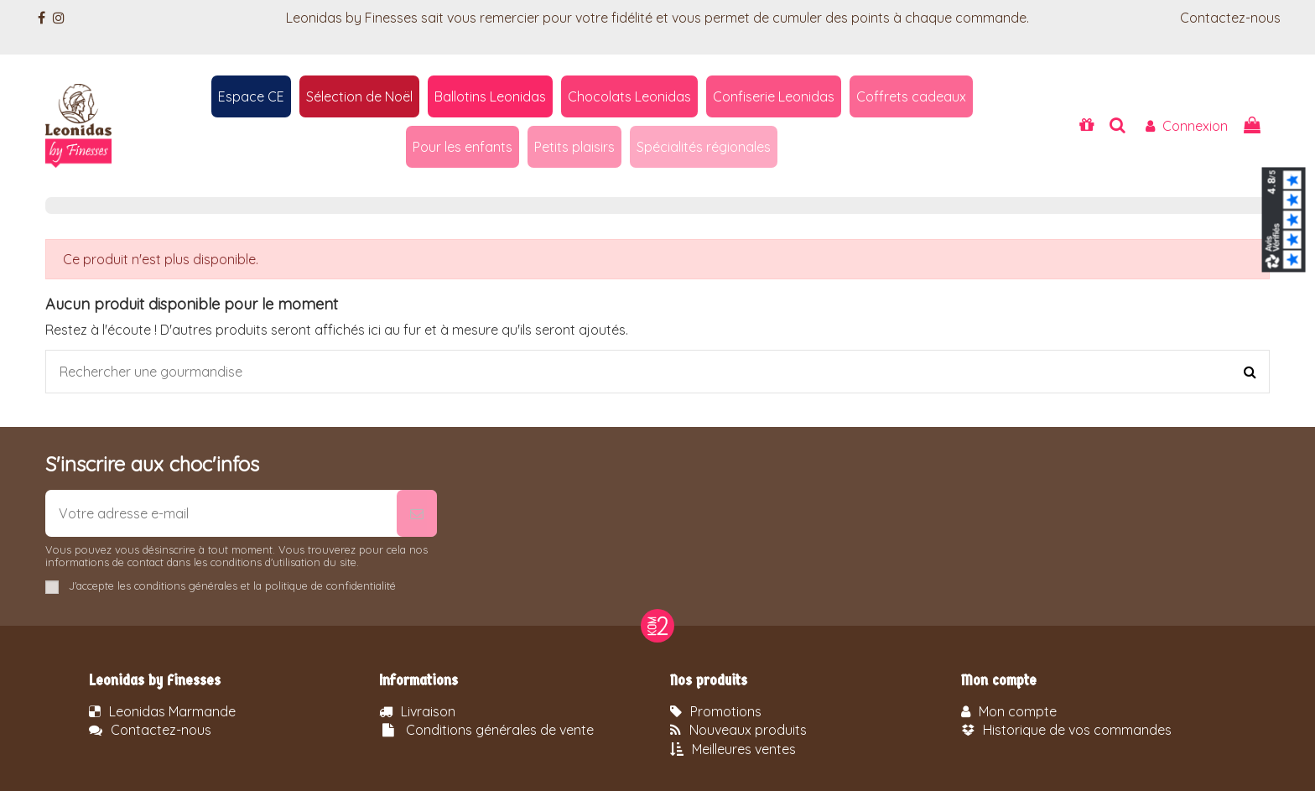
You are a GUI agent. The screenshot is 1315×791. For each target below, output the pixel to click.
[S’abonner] (417, 513)
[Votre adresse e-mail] (221, 513)
